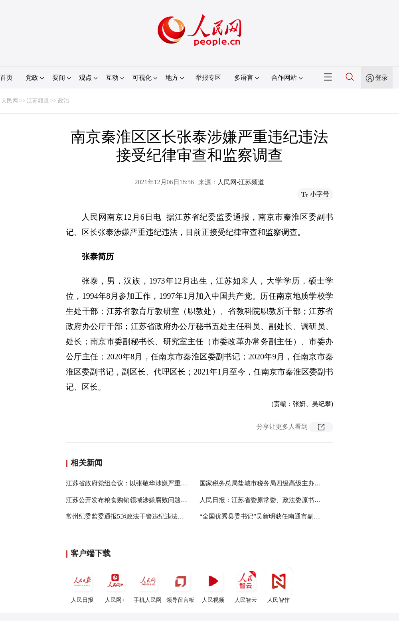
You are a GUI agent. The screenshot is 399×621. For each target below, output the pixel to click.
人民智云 (246, 585)
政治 (63, 101)
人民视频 (213, 585)
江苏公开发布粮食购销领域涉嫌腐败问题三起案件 (136, 500)
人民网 (9, 101)
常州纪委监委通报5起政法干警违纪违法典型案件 (134, 516)
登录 (381, 77)
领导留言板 (180, 585)
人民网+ (115, 585)
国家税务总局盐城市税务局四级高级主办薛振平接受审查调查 (286, 483)
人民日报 (82, 585)
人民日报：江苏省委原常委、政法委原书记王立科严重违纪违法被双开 (298, 500)
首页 (6, 77)
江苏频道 (38, 101)
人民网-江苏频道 (240, 182)
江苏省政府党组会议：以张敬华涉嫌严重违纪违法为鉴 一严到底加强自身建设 (175, 483)
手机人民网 (148, 585)
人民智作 (278, 585)
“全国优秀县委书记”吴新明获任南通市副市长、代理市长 (279, 516)
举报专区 (208, 77)
